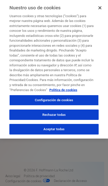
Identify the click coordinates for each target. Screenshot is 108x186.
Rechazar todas (54, 114)
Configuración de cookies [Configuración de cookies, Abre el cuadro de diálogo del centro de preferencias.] (54, 99)
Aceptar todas (54, 128)
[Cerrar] (99, 7)
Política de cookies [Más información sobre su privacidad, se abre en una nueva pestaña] (63, 89)
